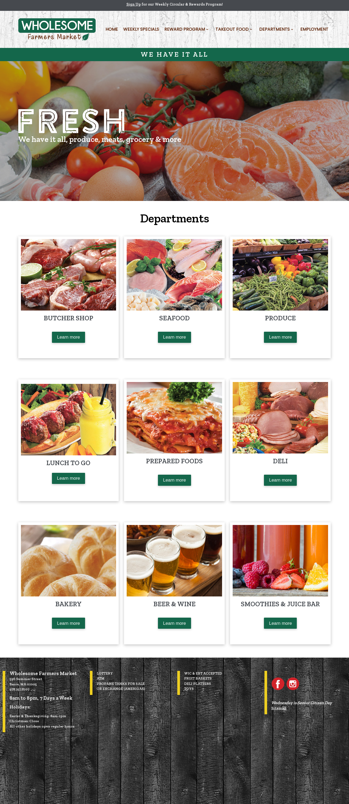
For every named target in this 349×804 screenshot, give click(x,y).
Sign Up (133, 4)
